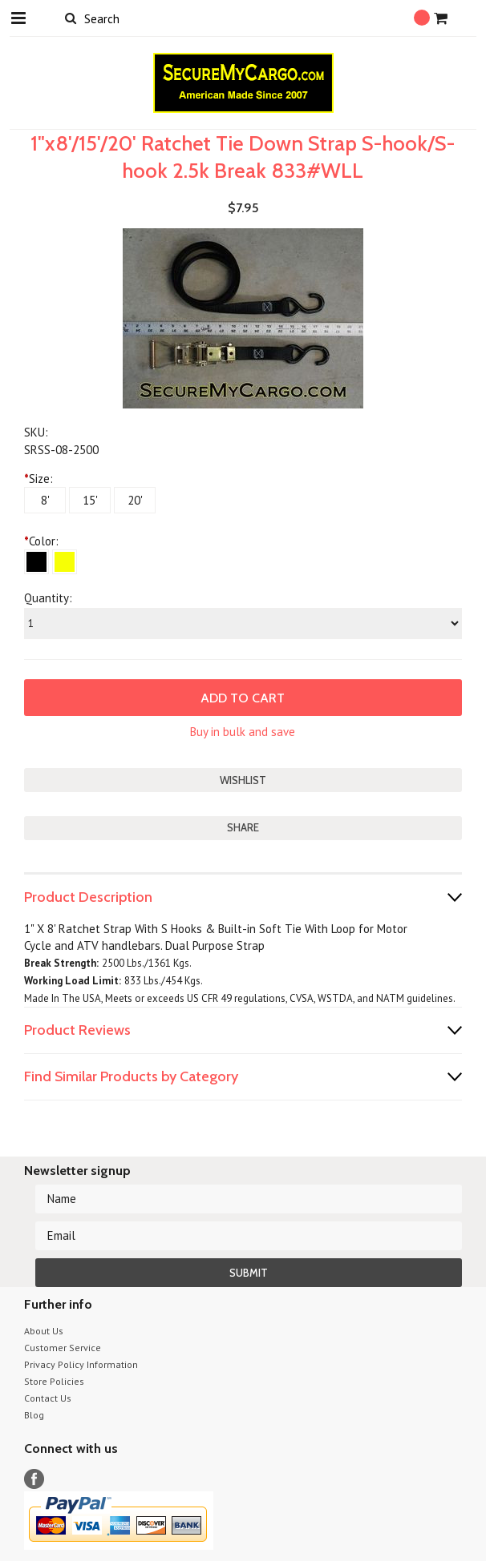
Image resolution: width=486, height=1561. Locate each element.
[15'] (90, 500)
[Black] (36, 561)
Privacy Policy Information (81, 1364)
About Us (43, 1331)
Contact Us (47, 1398)
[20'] (135, 500)
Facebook (34, 1479)
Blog (34, 1415)
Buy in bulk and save (242, 731)
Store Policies (54, 1381)
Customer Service (62, 1348)
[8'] (45, 500)
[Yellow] (64, 561)
